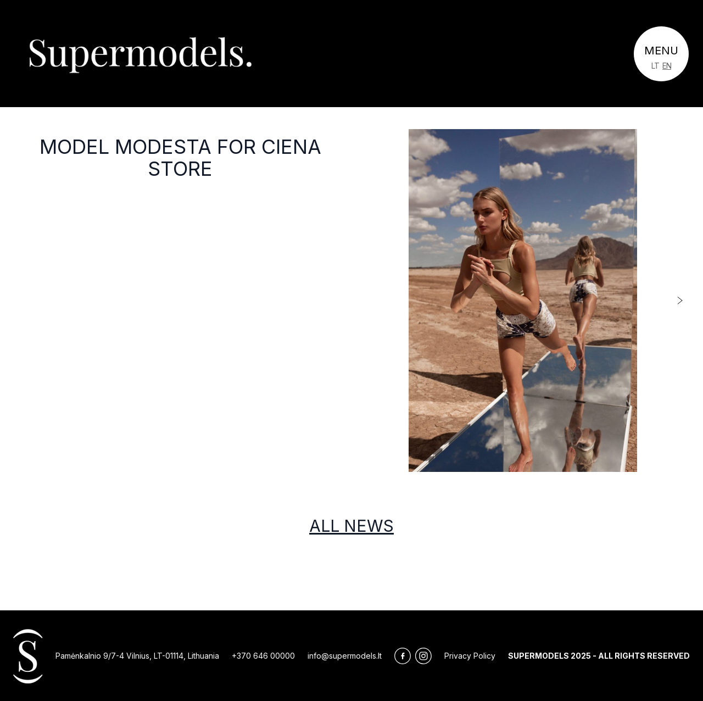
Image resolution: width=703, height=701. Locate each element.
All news (351, 526)
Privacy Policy (469, 655)
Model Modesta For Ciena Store (180, 158)
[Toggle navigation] (661, 53)
